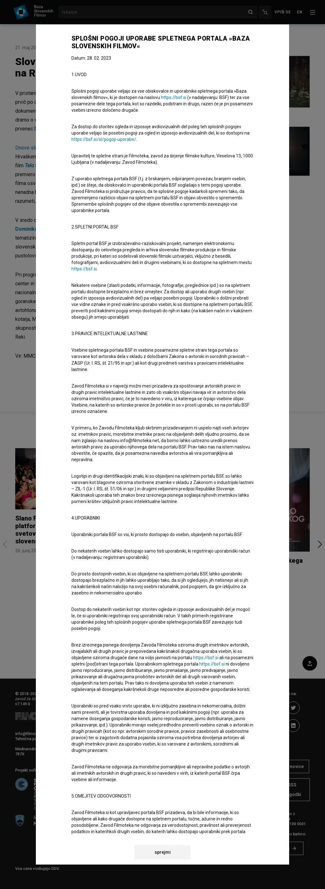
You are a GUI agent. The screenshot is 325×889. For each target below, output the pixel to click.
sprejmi (163, 852)
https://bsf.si (173, 97)
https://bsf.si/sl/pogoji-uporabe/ (103, 139)
